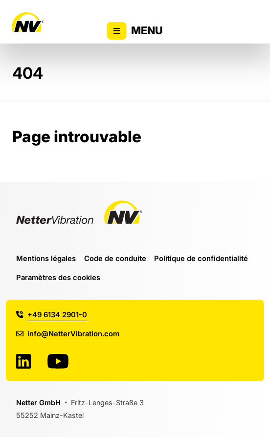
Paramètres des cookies (58, 277)
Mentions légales (46, 258)
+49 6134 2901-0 (51, 314)
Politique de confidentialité (201, 258)
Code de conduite (115, 258)
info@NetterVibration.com (67, 333)
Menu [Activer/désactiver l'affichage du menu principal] (135, 31)
